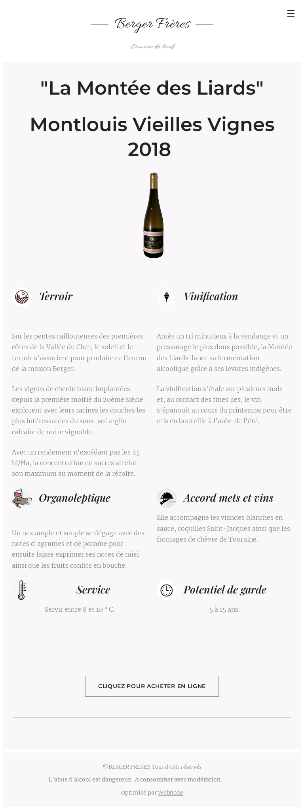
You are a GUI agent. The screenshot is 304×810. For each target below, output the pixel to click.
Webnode (170, 792)
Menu (290, 13)
